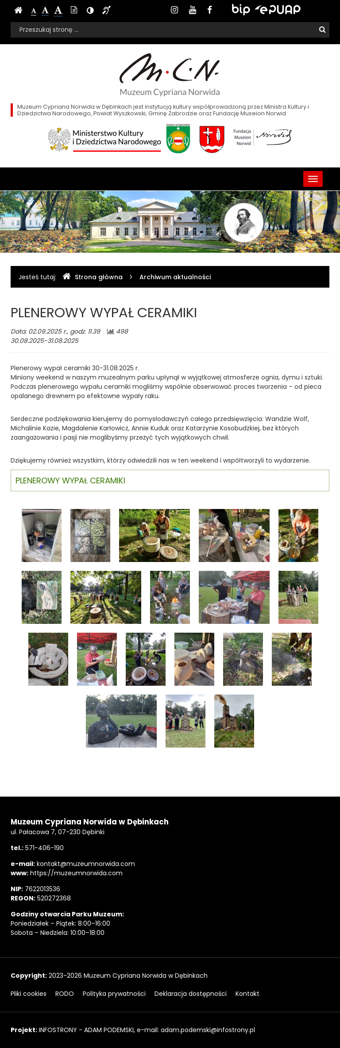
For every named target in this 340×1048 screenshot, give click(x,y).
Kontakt (247, 993)
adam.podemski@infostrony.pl (208, 1029)
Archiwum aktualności (175, 277)
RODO (64, 993)
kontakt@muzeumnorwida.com (86, 863)
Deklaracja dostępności (191, 993)
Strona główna (92, 276)
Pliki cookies (28, 993)
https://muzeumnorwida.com (76, 873)
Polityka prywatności (114, 993)
